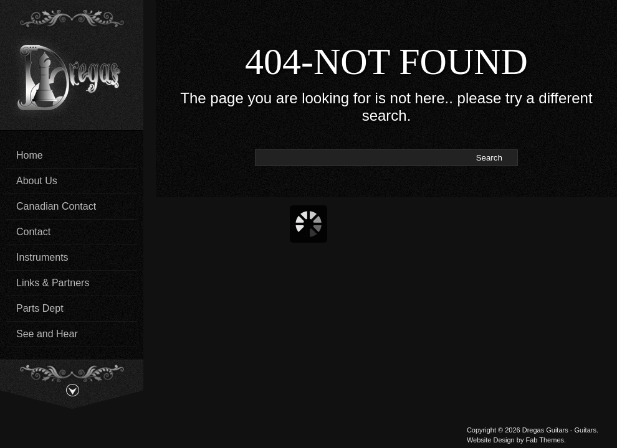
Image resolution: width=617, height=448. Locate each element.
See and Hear (47, 334)
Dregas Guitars (545, 430)
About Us (36, 180)
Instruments (42, 257)
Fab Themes (544, 440)
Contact (33, 231)
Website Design (491, 440)
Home (29, 155)
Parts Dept (40, 308)
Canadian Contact (56, 206)
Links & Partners (52, 283)
